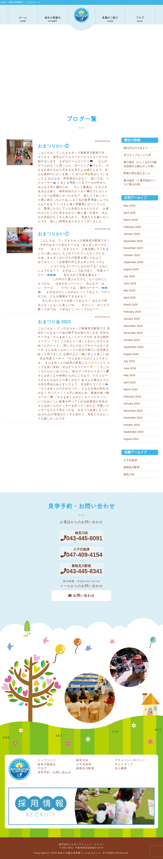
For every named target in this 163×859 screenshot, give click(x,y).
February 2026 (132, 226)
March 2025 (131, 304)
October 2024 (132, 339)
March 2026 (131, 219)
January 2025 (132, 318)
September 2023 (133, 431)
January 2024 (132, 403)
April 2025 (130, 297)
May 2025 (129, 290)
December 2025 (133, 240)
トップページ (47, 759)
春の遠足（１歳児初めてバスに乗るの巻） (140, 182)
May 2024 (129, 375)
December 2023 (133, 410)
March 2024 (131, 389)
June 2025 (130, 283)
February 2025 (132, 311)
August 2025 (131, 269)
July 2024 (129, 361)
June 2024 (130, 368)
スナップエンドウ (137, 155)
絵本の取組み (47, 763)
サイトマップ (124, 763)
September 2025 (133, 262)
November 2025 (133, 247)
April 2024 (130, 382)
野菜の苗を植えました (137, 173)
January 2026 (132, 233)
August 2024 (131, 354)
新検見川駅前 (132, 467)
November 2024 (133, 332)
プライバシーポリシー (130, 759)
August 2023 (131, 438)
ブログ (42, 767)
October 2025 (132, 255)
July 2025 (129, 276)
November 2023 (133, 417)
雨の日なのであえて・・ (138, 147)
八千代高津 (130, 460)
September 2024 (133, 346)
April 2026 (130, 212)
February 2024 (132, 396)
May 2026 (129, 205)
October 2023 (132, 424)
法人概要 (121, 767)
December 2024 (133, 325)
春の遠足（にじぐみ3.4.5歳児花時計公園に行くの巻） (140, 164)
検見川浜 (129, 474)
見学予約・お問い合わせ (54, 771)
